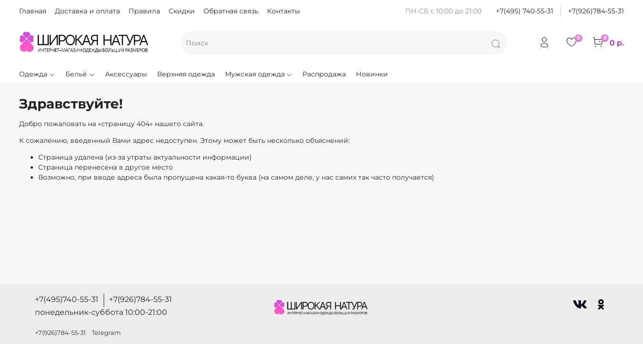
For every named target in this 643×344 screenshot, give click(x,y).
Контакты (283, 11)
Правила (144, 11)
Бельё (80, 74)
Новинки (372, 74)
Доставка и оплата (87, 11)
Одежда (37, 74)
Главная (32, 11)
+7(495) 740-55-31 (524, 11)
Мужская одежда (259, 74)
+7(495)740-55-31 (66, 299)
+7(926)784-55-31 (596, 11)
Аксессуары (126, 74)
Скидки (182, 11)
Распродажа (324, 74)
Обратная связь (231, 11)
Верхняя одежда (186, 74)
